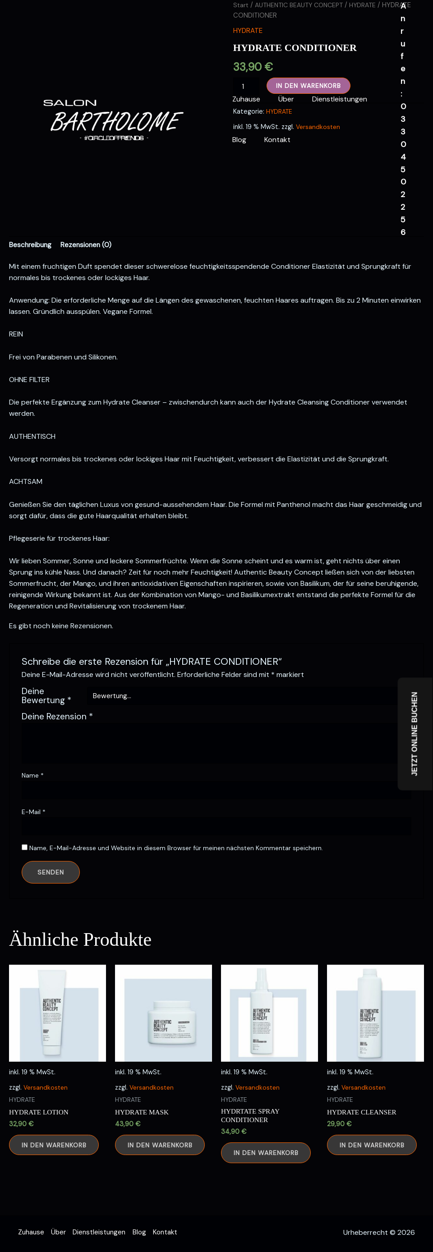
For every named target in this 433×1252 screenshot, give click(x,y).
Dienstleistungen (330, 99)
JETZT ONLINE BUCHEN (415, 734)
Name (33, 796)
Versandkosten (46, 1108)
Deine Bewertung (46, 717)
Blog (237, 139)
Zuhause (244, 99)
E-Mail (34, 832)
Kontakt (272, 139)
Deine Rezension (57, 737)
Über (281, 99)
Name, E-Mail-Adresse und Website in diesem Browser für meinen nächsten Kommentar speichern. (176, 869)
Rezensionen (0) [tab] (89, 265)
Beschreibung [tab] (31, 265)
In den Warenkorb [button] (57, 1168)
